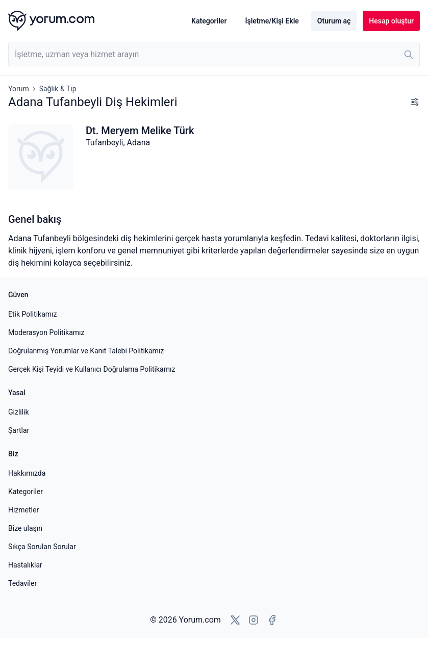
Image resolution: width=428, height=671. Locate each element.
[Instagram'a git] (253, 620)
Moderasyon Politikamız (46, 332)
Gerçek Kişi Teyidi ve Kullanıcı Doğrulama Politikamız (91, 369)
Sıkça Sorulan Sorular (42, 547)
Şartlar (18, 430)
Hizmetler (23, 510)
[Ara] (408, 54)
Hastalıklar (25, 565)
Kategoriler (208, 21)
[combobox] (214, 54)
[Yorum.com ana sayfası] (51, 21)
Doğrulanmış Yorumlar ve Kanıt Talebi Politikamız (86, 351)
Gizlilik (18, 412)
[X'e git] (235, 620)
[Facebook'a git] (272, 620)
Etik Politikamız (32, 314)
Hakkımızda (26, 473)
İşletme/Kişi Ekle (271, 21)
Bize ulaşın (25, 528)
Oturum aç (333, 21)
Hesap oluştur (391, 21)
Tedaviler (22, 583)
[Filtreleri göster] (415, 102)
